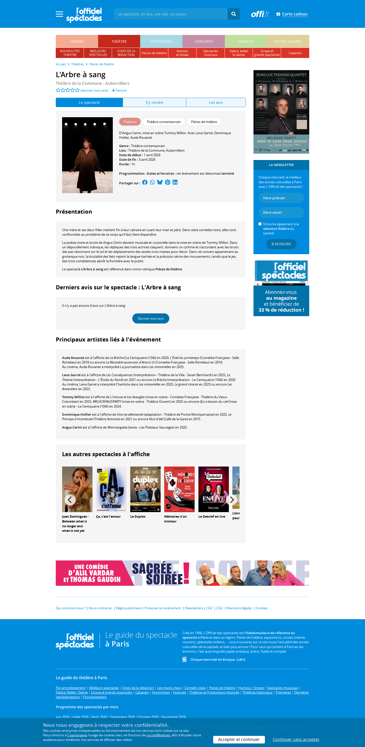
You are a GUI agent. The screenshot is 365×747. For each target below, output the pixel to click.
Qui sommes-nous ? (71, 608)
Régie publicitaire (128, 608)
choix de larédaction (126, 53)
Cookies (262, 608)
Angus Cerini (72, 427)
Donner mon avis (151, 318)
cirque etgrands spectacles (267, 53)
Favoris (119, 90)
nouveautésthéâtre (70, 53)
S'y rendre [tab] (154, 102)
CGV (209, 608)
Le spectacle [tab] (89, 102)
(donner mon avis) (94, 90)
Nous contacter (100, 608)
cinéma (77, 41)
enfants (246, 41)
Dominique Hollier (76, 414)
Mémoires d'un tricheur (175, 518)
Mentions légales (239, 608)
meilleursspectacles (98, 53)
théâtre (119, 41)
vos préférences (158, 735)
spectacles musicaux (210, 53)
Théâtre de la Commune (146, 150)
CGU (219, 608)
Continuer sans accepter (296, 739)
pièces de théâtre (154, 53)
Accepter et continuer (239, 739)
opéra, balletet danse (239, 53)
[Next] (231, 500)
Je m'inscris (281, 244)
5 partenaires (77, 735)
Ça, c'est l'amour (108, 516)
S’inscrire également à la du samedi (281, 228)
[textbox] (171, 13)
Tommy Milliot (73, 397)
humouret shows (182, 53)
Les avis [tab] (216, 102)
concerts (203, 41)
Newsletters (194, 608)
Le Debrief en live (211, 516)
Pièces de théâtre (168, 269)
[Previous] (70, 500)
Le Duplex (137, 516)
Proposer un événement (162, 608)
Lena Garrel (71, 375)
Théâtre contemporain (148, 146)
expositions (161, 41)
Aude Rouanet (73, 357)
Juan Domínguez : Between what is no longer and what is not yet (75, 523)
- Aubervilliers (93, 83)
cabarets (295, 53)
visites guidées (288, 41)
